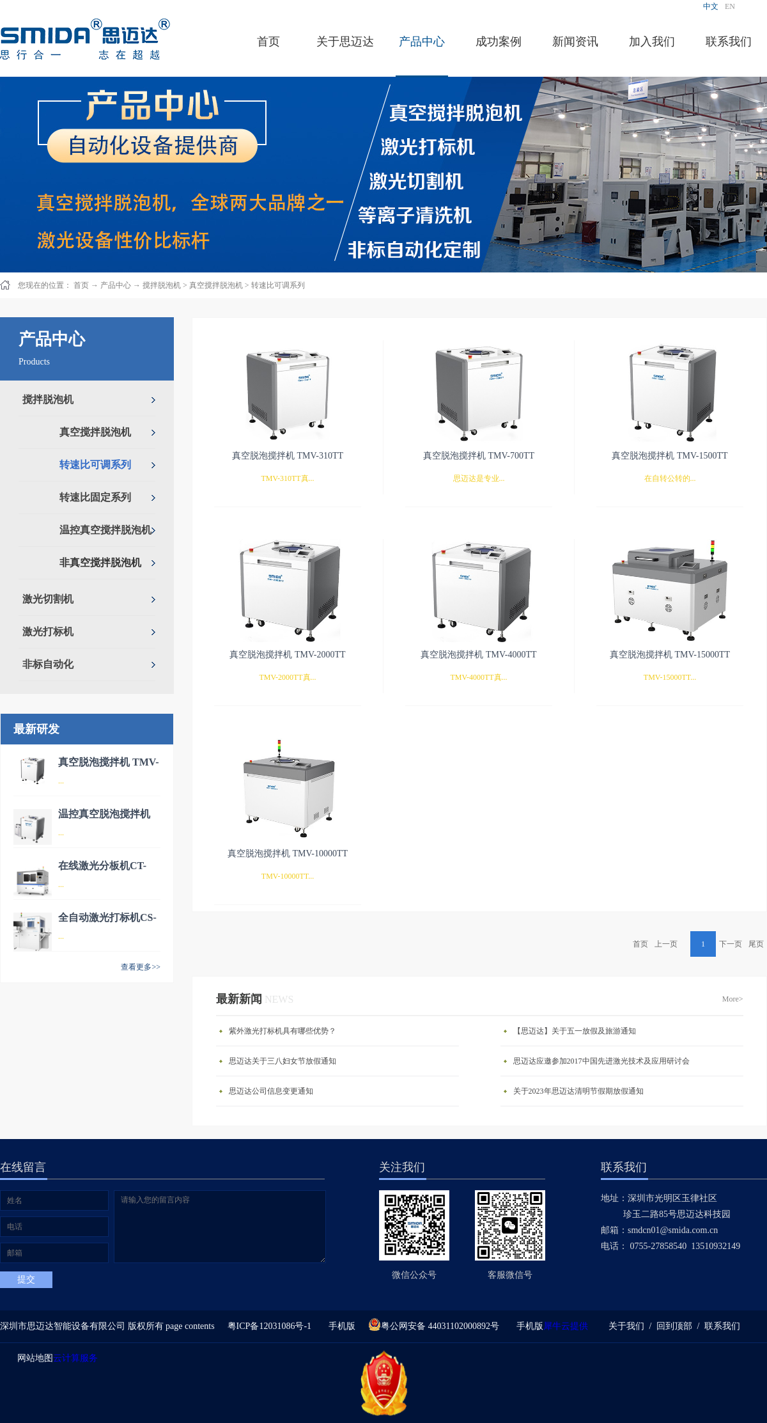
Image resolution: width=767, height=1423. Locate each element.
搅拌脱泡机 (162, 285)
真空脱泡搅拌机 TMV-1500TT (669, 455)
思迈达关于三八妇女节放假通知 (282, 1061)
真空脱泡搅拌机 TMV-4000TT (478, 654)
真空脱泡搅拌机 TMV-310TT (287, 455)
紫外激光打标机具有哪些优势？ (282, 1030)
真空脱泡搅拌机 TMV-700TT (478, 455)
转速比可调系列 (278, 285)
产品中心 (115, 285)
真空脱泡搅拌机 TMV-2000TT (287, 654)
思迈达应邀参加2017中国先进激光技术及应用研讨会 (601, 1061)
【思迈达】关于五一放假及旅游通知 (574, 1030)
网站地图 (33, 1358)
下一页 (730, 943)
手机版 (339, 1326)
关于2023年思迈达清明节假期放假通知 (578, 1091)
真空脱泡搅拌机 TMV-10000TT (288, 853)
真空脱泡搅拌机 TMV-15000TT (670, 654)
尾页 (756, 943)
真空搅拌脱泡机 (216, 285)
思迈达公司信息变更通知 (271, 1091)
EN (730, 6)
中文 (710, 6)
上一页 (666, 943)
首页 (268, 41)
